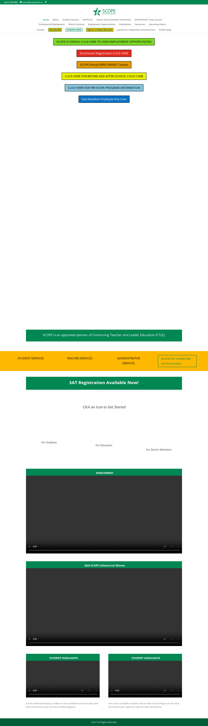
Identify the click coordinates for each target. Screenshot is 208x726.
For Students (49, 451)
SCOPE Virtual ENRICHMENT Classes (104, 65)
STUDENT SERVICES (31, 358)
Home (46, 20)
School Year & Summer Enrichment (113, 20)
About (56, 20)
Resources (140, 24)
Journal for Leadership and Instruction (136, 30)
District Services (76, 24)
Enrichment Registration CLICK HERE (104, 53)
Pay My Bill (55, 29)
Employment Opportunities (101, 24)
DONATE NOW (74, 29)
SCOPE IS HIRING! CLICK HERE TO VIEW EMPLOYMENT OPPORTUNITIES (104, 42)
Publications (125, 24)
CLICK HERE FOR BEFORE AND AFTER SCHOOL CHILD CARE (104, 76)
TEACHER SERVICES (79, 358)
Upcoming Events (157, 24)
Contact (40, 30)
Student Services (70, 20)
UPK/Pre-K (88, 20)
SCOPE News (165, 30)
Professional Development (52, 24)
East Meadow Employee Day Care (104, 99)
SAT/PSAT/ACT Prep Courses (148, 20)
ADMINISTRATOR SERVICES (128, 360)
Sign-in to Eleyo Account (99, 29)
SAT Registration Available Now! (104, 382)
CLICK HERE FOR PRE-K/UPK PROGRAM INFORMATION (104, 88)
